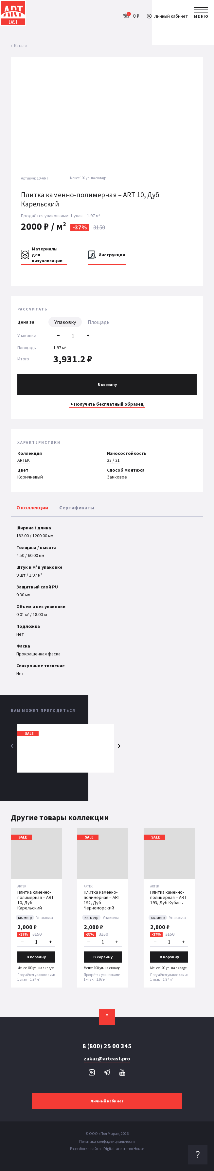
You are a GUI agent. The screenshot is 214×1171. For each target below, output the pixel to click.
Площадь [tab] (99, 322)
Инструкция (111, 255)
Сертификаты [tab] (76, 507)
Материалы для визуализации (47, 255)
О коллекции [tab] (32, 507)
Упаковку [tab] (65, 322)
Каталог (21, 45)
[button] (192, 112)
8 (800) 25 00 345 (107, 1046)
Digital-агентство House (123, 1148)
